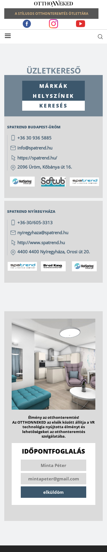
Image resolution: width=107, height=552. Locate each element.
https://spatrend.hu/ (37, 158)
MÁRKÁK (53, 85)
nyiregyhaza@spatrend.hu (42, 232)
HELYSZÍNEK (53, 95)
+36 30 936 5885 (34, 138)
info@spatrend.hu (34, 148)
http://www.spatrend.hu (41, 242)
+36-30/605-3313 (35, 222)
